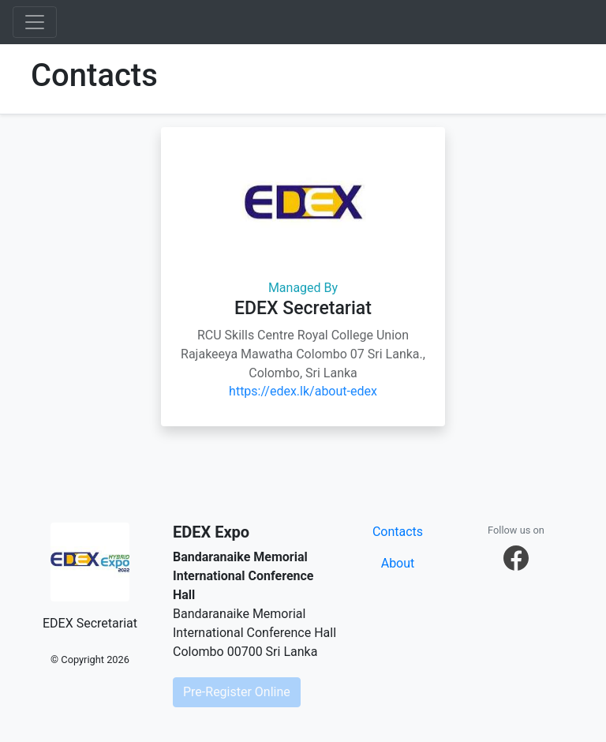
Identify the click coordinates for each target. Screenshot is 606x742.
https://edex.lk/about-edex (303, 391)
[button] (516, 558)
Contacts (397, 531)
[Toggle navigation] (35, 22)
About (398, 563)
